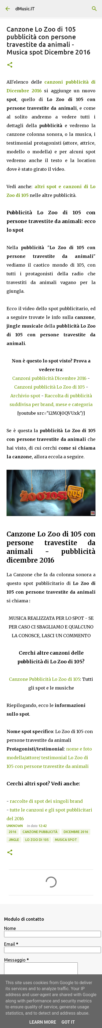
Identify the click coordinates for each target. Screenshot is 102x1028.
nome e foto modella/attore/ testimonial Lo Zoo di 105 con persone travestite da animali (49, 757)
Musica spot (66, 839)
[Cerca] (94, 8)
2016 (12, 832)
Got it (68, 1022)
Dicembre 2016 (76, 832)
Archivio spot (25, 395)
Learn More (42, 1022)
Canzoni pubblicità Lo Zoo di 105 (49, 387)
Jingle (14, 839)
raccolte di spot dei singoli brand (46, 801)
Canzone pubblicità (40, 832)
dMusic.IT (25, 8)
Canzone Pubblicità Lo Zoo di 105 (44, 679)
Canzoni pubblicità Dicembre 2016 (49, 378)
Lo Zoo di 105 (37, 839)
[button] (10, 65)
